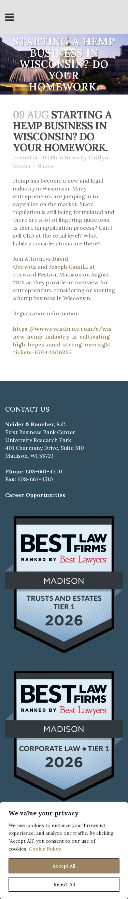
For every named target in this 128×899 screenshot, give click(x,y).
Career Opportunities (35, 494)
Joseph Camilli (68, 266)
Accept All (64, 866)
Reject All (64, 884)
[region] (64, 850)
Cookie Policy (45, 849)
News (72, 157)
